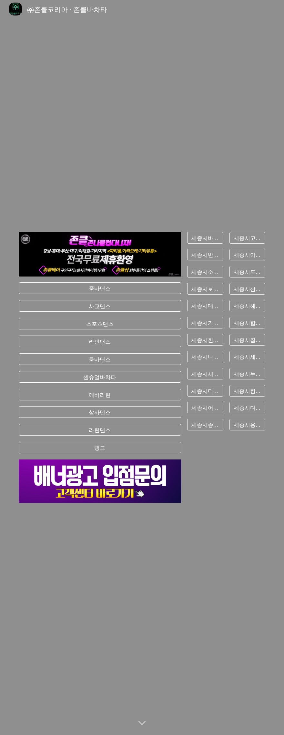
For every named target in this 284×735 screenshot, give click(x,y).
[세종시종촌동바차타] (205, 425)
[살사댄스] (100, 412)
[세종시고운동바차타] (247, 237)
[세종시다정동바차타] (205, 390)
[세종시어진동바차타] (205, 407)
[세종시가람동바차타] (205, 323)
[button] (142, 723)
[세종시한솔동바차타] (205, 339)
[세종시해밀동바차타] (247, 306)
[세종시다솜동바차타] (247, 407)
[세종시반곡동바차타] (205, 255)
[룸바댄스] (100, 359)
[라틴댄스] (100, 430)
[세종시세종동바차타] (247, 356)
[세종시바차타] (205, 237)
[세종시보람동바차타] (205, 288)
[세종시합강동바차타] (247, 323)
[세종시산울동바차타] (247, 288)
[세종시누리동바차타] (247, 374)
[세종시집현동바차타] (247, 339)
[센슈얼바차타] (100, 377)
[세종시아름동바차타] (247, 255)
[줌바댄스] (100, 288)
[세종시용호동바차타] (247, 425)
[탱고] (100, 447)
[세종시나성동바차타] (205, 356)
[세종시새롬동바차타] (205, 374)
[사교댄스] (100, 306)
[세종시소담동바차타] (205, 272)
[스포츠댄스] (100, 324)
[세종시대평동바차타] (205, 306)
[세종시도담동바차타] (247, 272)
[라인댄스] (100, 341)
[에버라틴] (100, 394)
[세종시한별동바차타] (247, 390)
